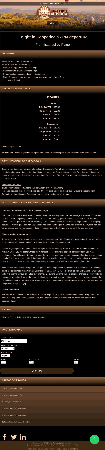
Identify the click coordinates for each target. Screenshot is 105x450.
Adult (4, 359)
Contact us (46, 3)
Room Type (6, 352)
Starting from (9, 345)
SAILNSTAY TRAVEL (49, 445)
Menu (52, 23)
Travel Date (7, 338)
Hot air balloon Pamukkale (37, 449)
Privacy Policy (55, 449)
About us (60, 3)
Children (34, 359)
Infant (77, 359)
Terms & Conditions (70, 449)
